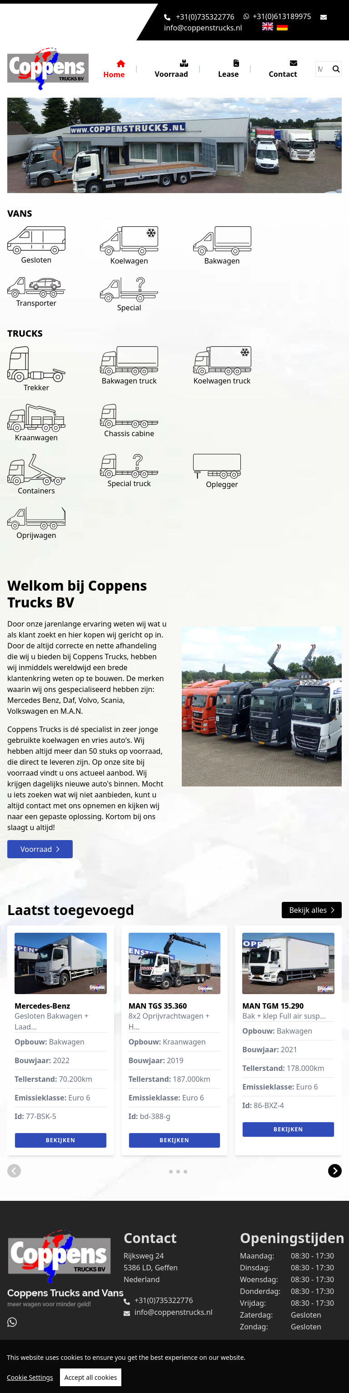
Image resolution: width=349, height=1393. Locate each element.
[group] (60, 1040)
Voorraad (171, 69)
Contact (283, 69)
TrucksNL (70, 1352)
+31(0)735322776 (205, 17)
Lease (228, 69)
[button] (14, 1171)
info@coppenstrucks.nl (203, 28)
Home (114, 70)
